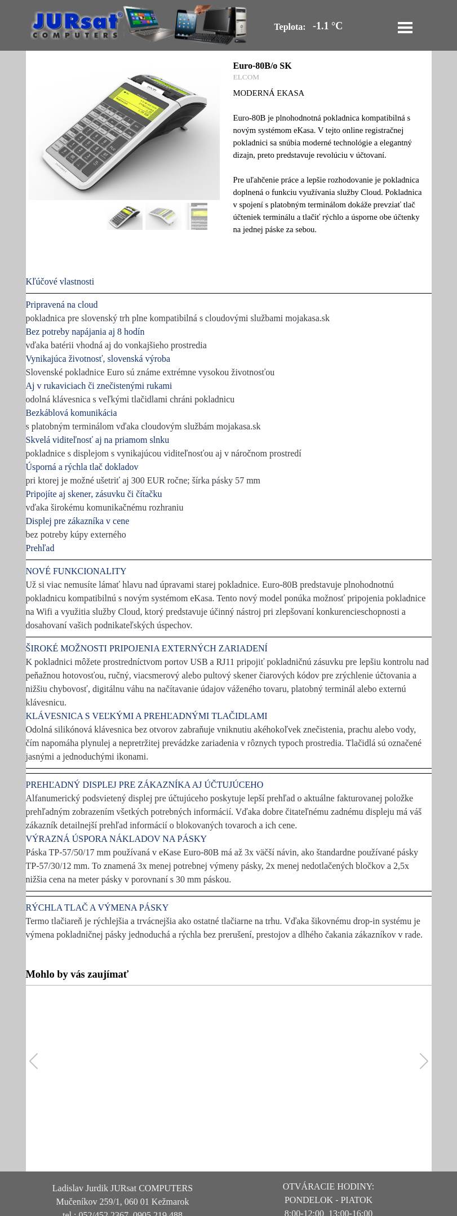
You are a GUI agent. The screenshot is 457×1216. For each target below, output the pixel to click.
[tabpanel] (229, 608)
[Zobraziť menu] (405, 27)
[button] (424, 1061)
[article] (229, 152)
